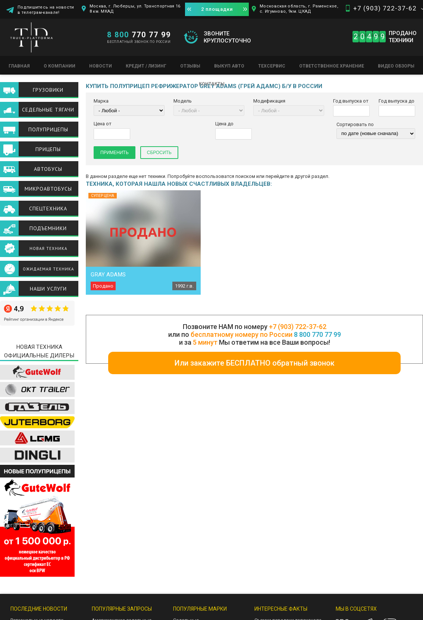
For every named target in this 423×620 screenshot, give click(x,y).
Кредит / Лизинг (146, 66)
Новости (100, 66)
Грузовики (48, 90)
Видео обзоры (396, 66)
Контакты (212, 84)
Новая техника (48, 248)
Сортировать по (355, 124)
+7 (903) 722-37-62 (385, 8)
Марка (101, 101)
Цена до (224, 123)
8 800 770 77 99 (317, 334)
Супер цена (102, 196)
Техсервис (271, 66)
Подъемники (48, 228)
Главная (19, 66)
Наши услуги (48, 288)
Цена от (103, 123)
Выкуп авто (229, 66)
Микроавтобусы (48, 188)
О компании (59, 66)
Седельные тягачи (48, 109)
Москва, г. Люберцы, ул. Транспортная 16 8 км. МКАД (135, 9)
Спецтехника (48, 208)
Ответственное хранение (331, 66)
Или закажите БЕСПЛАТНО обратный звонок (255, 362)
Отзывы (190, 66)
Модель (182, 101)
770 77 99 (139, 34)
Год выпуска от (351, 101)
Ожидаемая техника (48, 269)
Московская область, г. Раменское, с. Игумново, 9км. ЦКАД (299, 9)
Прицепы (48, 149)
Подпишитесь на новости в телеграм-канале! (46, 10)
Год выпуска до (396, 101)
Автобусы (48, 169)
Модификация (269, 101)
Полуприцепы (48, 129)
